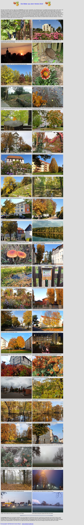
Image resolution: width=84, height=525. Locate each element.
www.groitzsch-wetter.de (27, 523)
